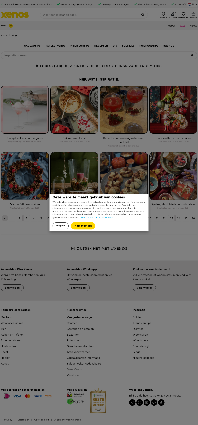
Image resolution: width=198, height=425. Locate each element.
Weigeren (60, 225)
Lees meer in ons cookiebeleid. (97, 217)
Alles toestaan (83, 225)
